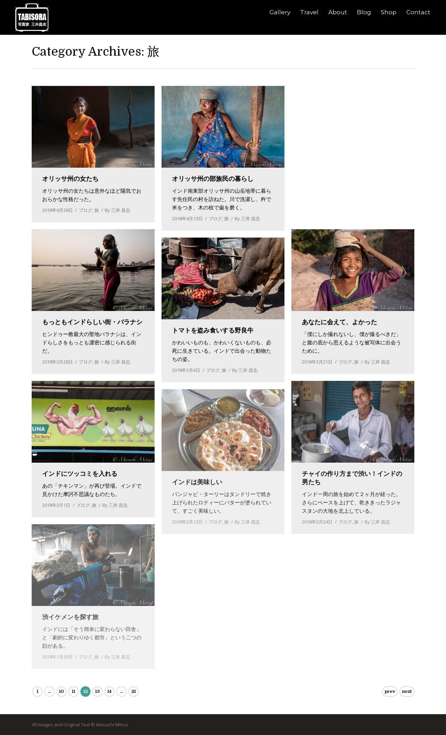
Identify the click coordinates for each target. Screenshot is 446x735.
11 (73, 691)
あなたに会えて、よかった (339, 322)
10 (61, 691)
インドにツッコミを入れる (79, 473)
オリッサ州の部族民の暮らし (212, 178)
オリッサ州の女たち (70, 178)
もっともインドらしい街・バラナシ (92, 322)
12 (85, 691)
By (117, 210)
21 (133, 691)
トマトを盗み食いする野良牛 (212, 330)
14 (109, 691)
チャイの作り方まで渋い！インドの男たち (352, 478)
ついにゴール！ (324, 178)
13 (97, 691)
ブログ (85, 210)
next (407, 691)
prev (390, 691)
